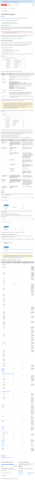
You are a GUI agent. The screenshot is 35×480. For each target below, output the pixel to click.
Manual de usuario (4, 8)
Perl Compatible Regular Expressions (6, 18)
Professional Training (31, 472)
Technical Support (21, 472)
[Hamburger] (33, 5)
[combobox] (21, 5)
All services (20, 474)
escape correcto (13, 38)
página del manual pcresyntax (14, 256)
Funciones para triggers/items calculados (8, 373)
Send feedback (4, 475)
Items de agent (4, 264)
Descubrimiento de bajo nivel (6, 391)
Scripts (3, 416)
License (17, 478)
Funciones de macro (5, 432)
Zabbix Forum (30, 474)
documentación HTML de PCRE (17, 257)
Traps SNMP (4, 363)
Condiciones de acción (3, 406)
